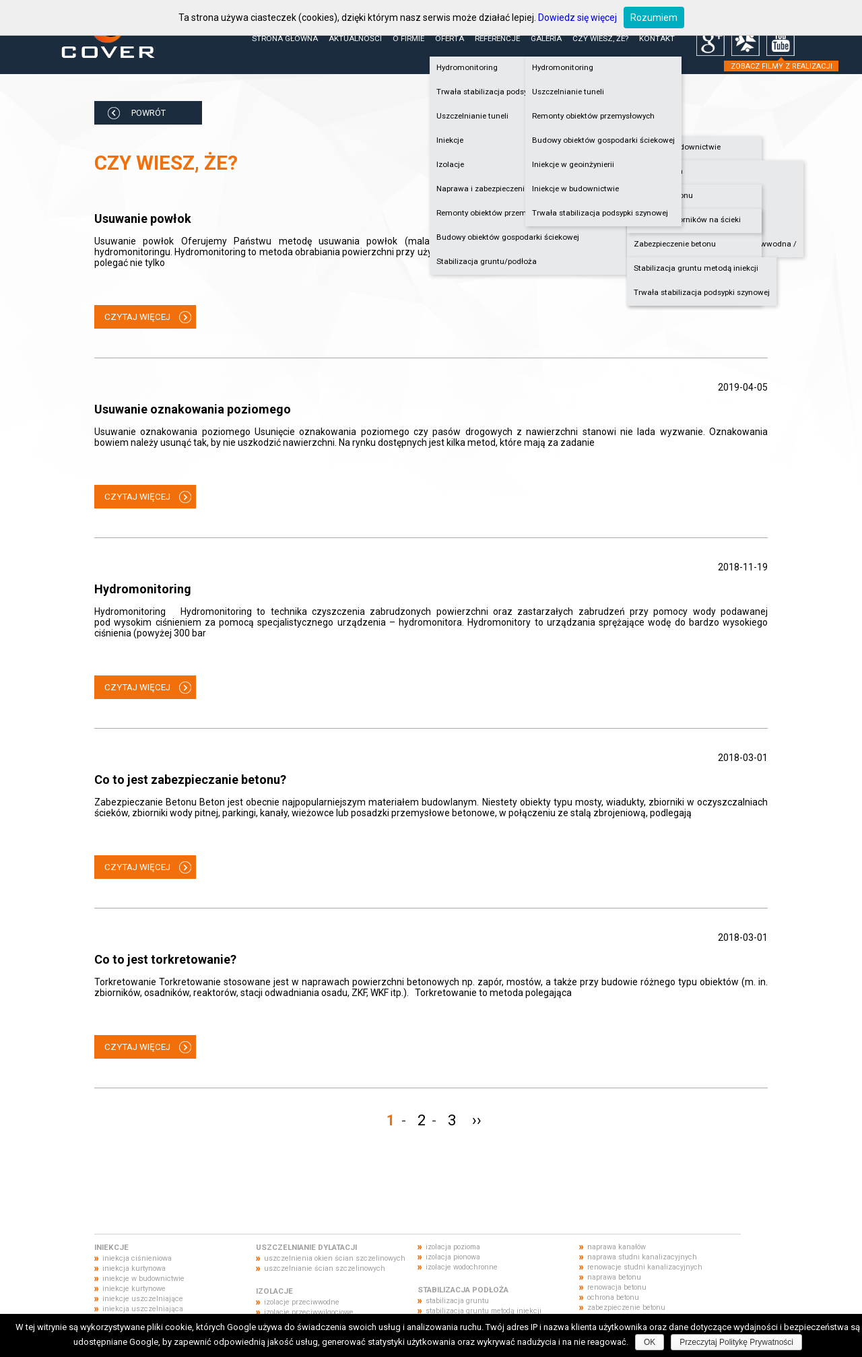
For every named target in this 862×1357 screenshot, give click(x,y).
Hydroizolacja (658, 171)
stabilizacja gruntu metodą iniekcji (483, 1310)
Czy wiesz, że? (600, 38)
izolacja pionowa (453, 1257)
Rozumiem (653, 17)
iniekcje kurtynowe (134, 1288)
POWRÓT (148, 113)
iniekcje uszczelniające (142, 1298)
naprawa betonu (614, 1277)
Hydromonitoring (562, 67)
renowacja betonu (616, 1287)
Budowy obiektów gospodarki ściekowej (507, 237)
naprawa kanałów (616, 1247)
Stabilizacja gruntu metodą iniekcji (696, 268)
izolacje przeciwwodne (301, 1302)
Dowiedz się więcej (577, 17)
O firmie (408, 38)
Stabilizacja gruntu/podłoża (486, 261)
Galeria (546, 38)
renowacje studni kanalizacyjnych (644, 1267)
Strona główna (285, 38)
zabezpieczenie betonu (626, 1307)
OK (649, 1342)
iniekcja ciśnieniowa (137, 1258)
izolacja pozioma (453, 1247)
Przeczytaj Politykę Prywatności (736, 1342)
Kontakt (657, 38)
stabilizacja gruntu (457, 1300)
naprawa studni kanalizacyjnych (642, 1257)
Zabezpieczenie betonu (675, 244)
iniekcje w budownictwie (143, 1278)
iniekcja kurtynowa (134, 1268)
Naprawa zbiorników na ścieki (687, 219)
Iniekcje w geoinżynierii (573, 164)
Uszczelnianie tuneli (568, 91)
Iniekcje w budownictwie (677, 147)
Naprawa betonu (663, 195)
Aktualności (355, 38)
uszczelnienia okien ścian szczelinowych (334, 1258)
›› (477, 1120)
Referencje (497, 38)
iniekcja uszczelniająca (142, 1308)
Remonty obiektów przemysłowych (593, 116)
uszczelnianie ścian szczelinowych (324, 1268)
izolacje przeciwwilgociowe (309, 1312)
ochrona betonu (613, 1297)
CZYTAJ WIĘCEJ (137, 317)
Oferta (449, 38)
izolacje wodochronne (462, 1267)
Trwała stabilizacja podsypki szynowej (702, 292)
